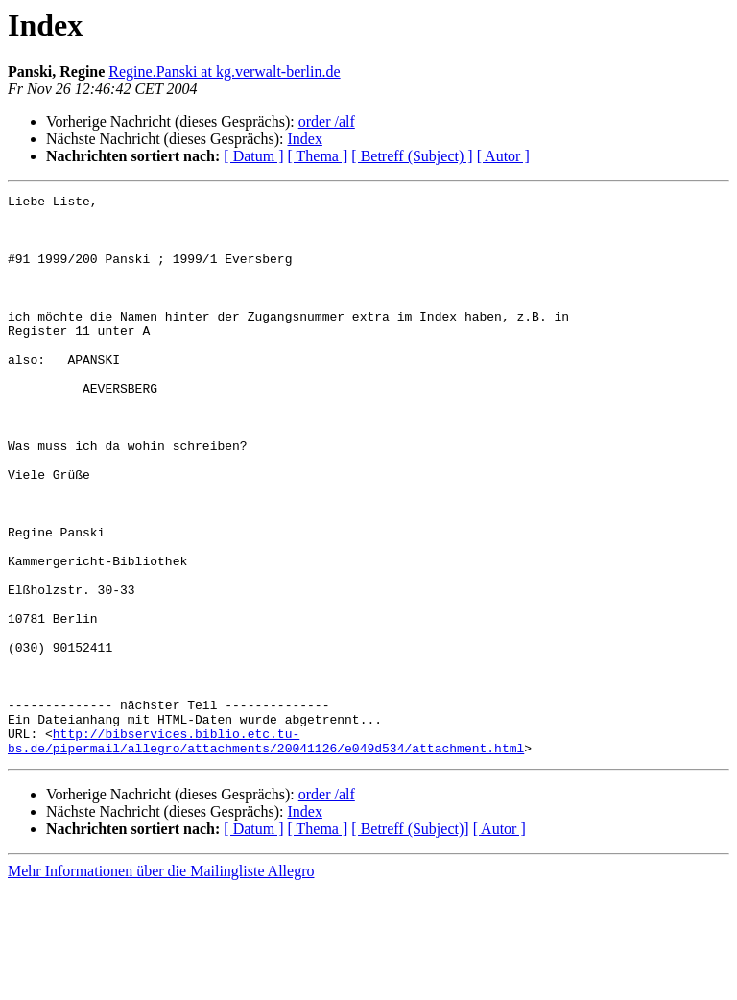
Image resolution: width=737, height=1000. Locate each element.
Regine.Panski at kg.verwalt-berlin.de (224, 71)
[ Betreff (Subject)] (409, 941)
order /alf (326, 121)
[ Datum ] (253, 156)
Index (304, 139)
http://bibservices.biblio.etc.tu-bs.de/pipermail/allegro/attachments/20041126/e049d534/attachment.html (266, 851)
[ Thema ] (318, 156)
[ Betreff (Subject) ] (411, 156)
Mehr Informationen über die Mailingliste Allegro (161, 983)
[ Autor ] (503, 156)
